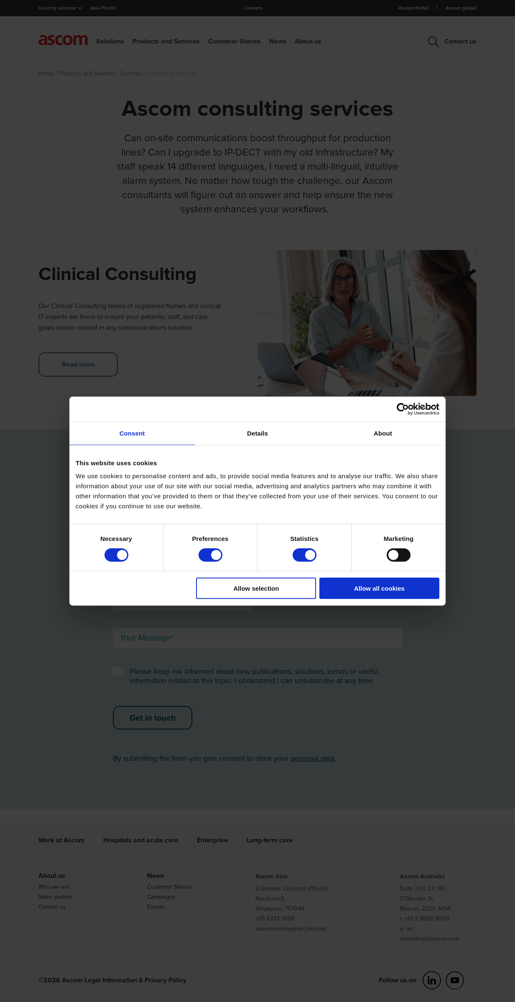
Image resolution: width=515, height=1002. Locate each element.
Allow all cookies (379, 588)
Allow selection (256, 588)
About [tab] (383, 432)
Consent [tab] (132, 432)
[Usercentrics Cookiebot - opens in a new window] (402, 409)
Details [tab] (257, 432)
